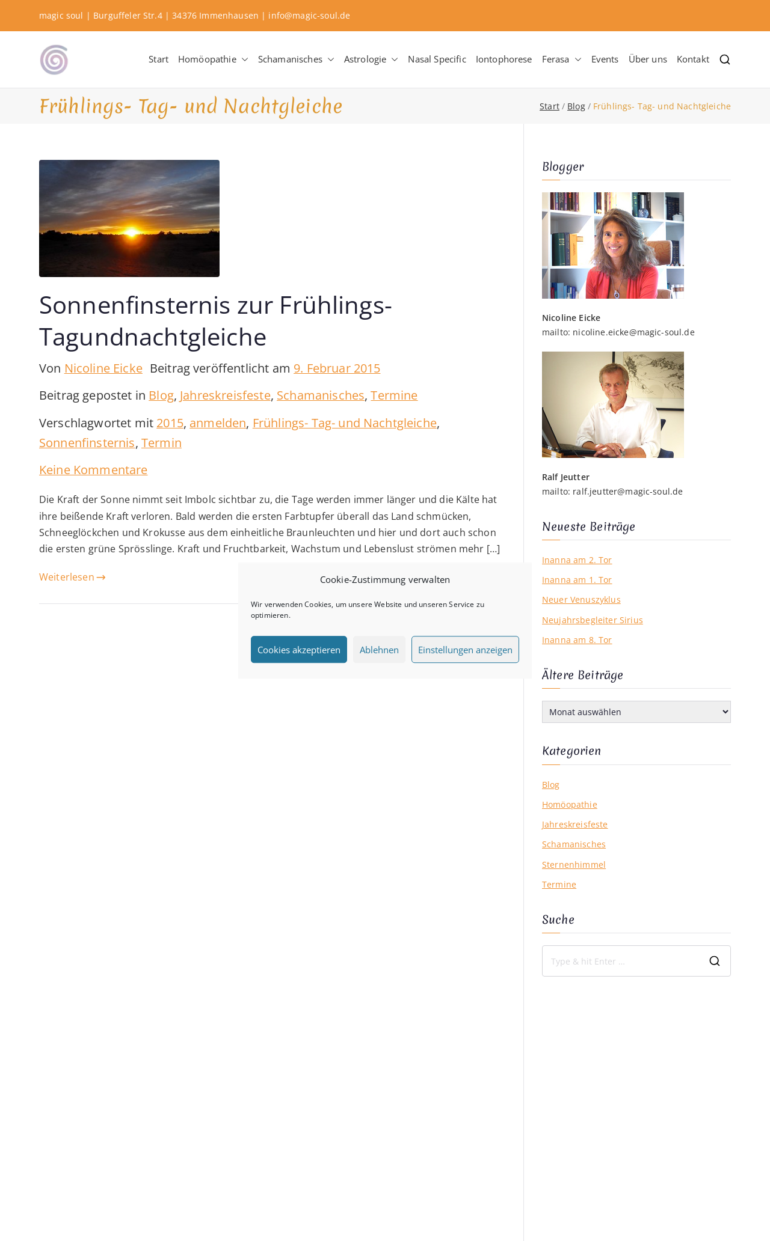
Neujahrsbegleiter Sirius (592, 620)
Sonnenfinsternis (87, 443)
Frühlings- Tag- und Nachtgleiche (345, 423)
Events (605, 59)
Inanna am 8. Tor (577, 639)
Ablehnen (379, 650)
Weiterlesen (72, 577)
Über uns (648, 59)
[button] (242, 59)
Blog (161, 395)
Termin (161, 443)
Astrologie (371, 59)
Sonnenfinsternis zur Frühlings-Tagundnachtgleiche (215, 320)
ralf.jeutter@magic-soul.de (628, 491)
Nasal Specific (437, 59)
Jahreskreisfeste (225, 395)
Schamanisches (296, 59)
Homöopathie (213, 59)
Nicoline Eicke (103, 368)
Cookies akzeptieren (298, 650)
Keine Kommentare (93, 470)
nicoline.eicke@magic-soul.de (633, 332)
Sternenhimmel (574, 864)
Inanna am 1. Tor (577, 579)
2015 (169, 423)
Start (158, 59)
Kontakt (693, 59)
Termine (394, 395)
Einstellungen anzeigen (465, 650)
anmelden (217, 423)
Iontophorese (504, 59)
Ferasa (562, 59)
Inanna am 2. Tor (577, 560)
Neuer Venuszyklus (581, 599)
